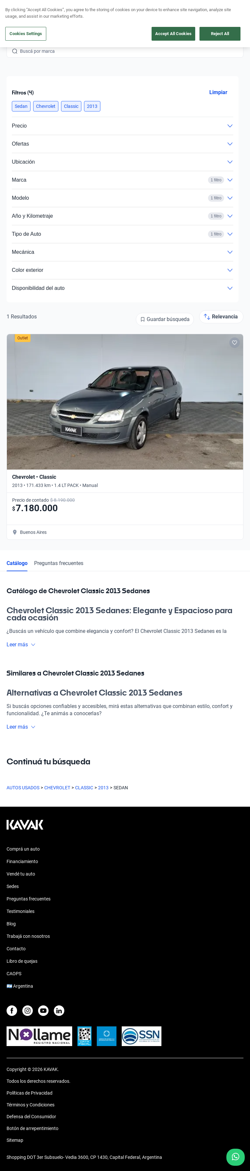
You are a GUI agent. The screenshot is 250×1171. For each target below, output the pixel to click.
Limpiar (218, 92)
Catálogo (17, 563)
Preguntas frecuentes (58, 563)
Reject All (220, 33)
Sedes (13, 886)
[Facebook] (12, 1010)
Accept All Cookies (173, 33)
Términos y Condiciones (30, 1104)
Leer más (21, 644)
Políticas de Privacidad (29, 1093)
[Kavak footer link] (25, 828)
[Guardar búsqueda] (165, 319)
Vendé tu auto (21, 874)
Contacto (16, 948)
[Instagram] (27, 1010)
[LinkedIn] (59, 1010)
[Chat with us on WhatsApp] (236, 1157)
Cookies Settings (26, 33)
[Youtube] (43, 1010)
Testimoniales (20, 911)
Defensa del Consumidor (31, 1116)
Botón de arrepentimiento (32, 1128)
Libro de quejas (22, 961)
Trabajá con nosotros (28, 936)
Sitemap (15, 1140)
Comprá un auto (23, 849)
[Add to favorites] (234, 342)
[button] (21, 106)
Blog (11, 923)
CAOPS (14, 973)
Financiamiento (22, 861)
